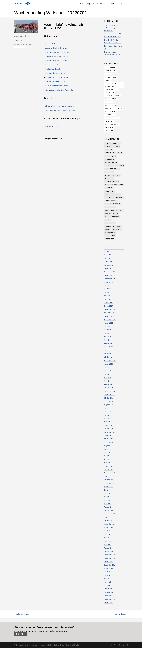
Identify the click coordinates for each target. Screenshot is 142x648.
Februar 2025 (108, 302)
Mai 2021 (107, 456)
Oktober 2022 (108, 398)
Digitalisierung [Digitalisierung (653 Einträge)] (111, 162)
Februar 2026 (108, 262)
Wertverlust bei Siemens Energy (56, 56)
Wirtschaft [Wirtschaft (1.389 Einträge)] (109, 239)
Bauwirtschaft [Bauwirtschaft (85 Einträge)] (111, 70)
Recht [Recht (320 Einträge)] (107, 216)
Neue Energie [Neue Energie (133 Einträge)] (110, 111)
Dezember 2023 (109, 350)
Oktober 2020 (108, 480)
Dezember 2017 (109, 596)
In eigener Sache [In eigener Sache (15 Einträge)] (111, 98)
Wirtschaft (19, 47)
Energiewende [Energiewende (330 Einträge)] (110, 169)
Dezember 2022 (109, 391)
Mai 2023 (107, 374)
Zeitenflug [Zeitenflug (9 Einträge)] (109, 130)
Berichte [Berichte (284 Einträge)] (108, 74)
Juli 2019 (107, 531)
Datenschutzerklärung (56, 645)
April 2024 (107, 337)
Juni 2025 (107, 289)
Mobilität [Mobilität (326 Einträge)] (119, 210)
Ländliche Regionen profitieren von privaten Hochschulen (112, 27)
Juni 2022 (107, 412)
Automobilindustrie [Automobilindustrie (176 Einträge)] (113, 143)
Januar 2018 (108, 592)
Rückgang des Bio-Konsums (55, 73)
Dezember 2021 (109, 432)
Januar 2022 (108, 429)
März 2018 (107, 585)
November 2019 (109, 517)
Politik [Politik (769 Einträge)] (116, 213)
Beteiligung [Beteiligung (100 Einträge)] (109, 153)
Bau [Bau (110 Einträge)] (111, 149)
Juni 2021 (107, 452)
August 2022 (108, 405)
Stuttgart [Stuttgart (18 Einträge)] (117, 226)
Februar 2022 (108, 425)
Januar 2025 (108, 306)
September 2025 (110, 279)
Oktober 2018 (108, 561)
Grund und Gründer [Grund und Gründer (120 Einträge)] (113, 95)
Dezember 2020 (109, 473)
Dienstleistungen (107, 4)
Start (82, 4)
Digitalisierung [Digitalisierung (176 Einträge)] (111, 77)
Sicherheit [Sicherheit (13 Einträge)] (115, 216)
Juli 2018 (107, 572)
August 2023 (108, 364)
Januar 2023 (108, 388)
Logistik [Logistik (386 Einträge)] (108, 203)
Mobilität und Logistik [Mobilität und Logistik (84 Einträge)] (114, 108)
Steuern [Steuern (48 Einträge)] (108, 226)
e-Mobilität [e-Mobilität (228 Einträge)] (109, 165)
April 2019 (107, 541)
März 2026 (107, 258)
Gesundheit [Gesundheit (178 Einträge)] (109, 178)
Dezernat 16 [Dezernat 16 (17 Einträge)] (109, 159)
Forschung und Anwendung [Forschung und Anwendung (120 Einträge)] (111, 85)
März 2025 (107, 299)
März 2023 (107, 381)
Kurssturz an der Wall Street (55, 81)
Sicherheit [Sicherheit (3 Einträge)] (109, 121)
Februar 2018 (108, 589)
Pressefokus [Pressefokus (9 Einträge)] (110, 114)
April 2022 (107, 418)
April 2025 (107, 296)
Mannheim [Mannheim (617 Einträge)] (116, 203)
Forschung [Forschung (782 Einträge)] (109, 172)
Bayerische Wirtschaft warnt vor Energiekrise (60, 110)
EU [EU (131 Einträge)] (119, 169)
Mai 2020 (107, 497)
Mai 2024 (107, 333)
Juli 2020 (107, 490)
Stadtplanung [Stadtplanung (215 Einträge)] (110, 223)
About (95, 4)
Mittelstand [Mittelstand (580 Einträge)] (109, 210)
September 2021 (110, 442)
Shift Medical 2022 (51, 126)
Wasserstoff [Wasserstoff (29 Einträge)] (110, 235)
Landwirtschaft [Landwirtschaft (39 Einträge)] (111, 200)
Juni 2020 (107, 493)
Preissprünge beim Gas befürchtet (57, 77)
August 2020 (108, 486)
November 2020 (109, 476)
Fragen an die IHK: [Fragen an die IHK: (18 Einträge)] (112, 89)
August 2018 (108, 568)
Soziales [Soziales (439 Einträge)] (108, 219)
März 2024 (107, 340)
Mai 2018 (107, 579)
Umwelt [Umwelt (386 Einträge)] (107, 229)
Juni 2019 (107, 534)
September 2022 (110, 401)
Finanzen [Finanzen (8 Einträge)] (108, 80)
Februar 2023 (108, 384)
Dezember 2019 (109, 514)
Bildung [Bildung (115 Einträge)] (119, 153)
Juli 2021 (107, 449)
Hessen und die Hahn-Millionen (56, 61)
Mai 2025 (107, 292)
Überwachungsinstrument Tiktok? (56, 86)
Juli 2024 (107, 326)
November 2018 (109, 558)
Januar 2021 (108, 469)
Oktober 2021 (108, 439)
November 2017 (109, 599)
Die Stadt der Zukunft (52, 69)
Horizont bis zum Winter (53, 65)
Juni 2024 (107, 330)
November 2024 (109, 313)
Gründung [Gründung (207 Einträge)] (109, 184)
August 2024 (108, 323)
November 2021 (109, 435)
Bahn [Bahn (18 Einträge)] (106, 149)
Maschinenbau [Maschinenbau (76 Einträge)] (110, 105)
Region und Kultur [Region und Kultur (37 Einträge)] (112, 118)
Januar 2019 (108, 551)
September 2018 (110, 565)
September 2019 (110, 524)
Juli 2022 (107, 408)
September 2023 (110, 360)
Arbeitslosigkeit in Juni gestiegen (56, 48)
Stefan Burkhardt (23, 36)
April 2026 (107, 255)
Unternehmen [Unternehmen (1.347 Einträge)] (110, 232)
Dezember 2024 (109, 309)
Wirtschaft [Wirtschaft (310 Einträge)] (109, 127)
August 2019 (108, 527)
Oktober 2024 (108, 316)
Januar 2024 (108, 347)
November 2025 (109, 272)
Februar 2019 (108, 548)
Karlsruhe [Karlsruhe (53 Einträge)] (109, 194)
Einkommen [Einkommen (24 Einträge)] (119, 165)
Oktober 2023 (108, 357)
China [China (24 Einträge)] (114, 156)
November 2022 (109, 394)
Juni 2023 (107, 371)
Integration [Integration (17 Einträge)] (109, 191)
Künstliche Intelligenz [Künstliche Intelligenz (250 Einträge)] (114, 197)
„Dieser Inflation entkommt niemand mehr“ (59, 106)
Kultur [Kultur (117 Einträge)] (117, 194)
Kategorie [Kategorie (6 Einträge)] (109, 102)
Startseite (69, 645)
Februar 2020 (108, 507)
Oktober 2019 (108, 521)
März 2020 (107, 503)
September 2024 (110, 319)
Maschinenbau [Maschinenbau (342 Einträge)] (110, 207)
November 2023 (109, 354)
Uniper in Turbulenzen (53, 44)
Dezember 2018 (109, 555)
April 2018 (107, 582)
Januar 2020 (108, 510)
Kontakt (120, 4)
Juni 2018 (107, 575)
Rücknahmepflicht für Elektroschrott (57, 52)
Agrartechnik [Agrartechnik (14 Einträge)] (110, 67)
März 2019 (107, 544)
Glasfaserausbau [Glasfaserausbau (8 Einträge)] (112, 181)
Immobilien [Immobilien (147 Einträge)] (109, 188)
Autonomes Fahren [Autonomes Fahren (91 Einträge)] (112, 146)
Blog (88, 4)
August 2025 (108, 282)
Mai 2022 (107, 415)
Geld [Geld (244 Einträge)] (118, 175)
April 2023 (107, 377)
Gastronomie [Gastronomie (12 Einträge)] (110, 175)
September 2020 (110, 483)
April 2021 (107, 459)
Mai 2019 (107, 538)
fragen (20, 634)
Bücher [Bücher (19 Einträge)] (107, 156)
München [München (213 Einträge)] (108, 213)
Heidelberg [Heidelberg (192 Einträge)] (118, 184)
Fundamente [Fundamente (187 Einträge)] (109, 92)
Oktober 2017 (108, 602)
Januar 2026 (108, 265)
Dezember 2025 (109, 268)
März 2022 (107, 422)
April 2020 (107, 500)
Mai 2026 (107, 251)
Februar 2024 (108, 343)
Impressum (43, 645)
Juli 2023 (107, 367)
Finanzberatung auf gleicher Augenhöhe (59, 90)
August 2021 (108, 446)
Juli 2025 (107, 285)
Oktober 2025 (108, 275)
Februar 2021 (108, 466)
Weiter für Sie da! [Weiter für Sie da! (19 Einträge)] (112, 124)
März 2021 (107, 463)
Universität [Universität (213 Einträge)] (117, 229)
